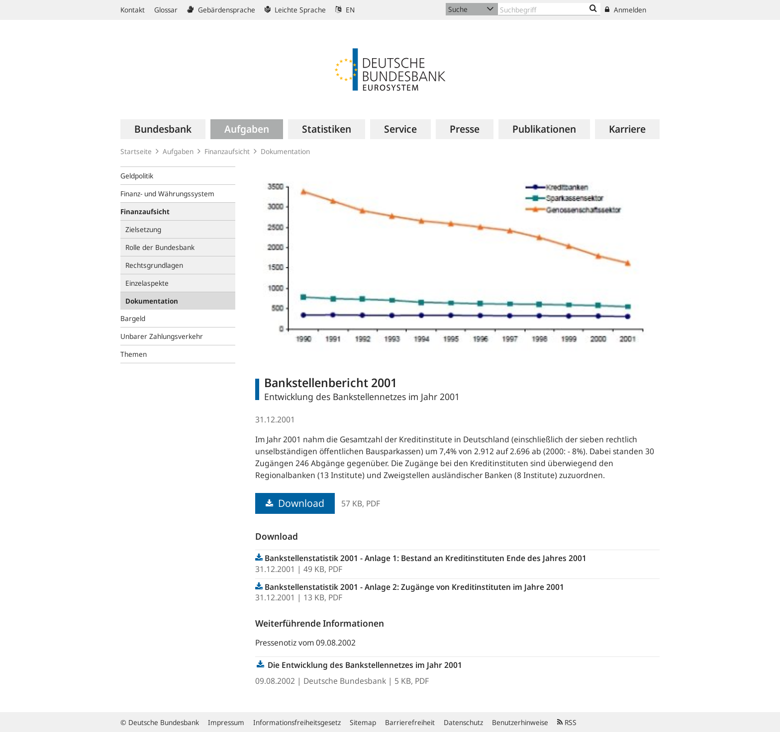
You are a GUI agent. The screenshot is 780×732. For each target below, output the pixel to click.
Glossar (166, 9)
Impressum (226, 722)
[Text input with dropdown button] (549, 9)
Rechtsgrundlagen (154, 265)
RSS (567, 722)
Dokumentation (285, 151)
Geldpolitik (136, 175)
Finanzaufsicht (227, 151)
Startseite (136, 151)
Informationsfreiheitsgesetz (297, 722)
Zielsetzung (143, 229)
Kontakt (132, 9)
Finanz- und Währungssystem (167, 193)
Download (295, 503)
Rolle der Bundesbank (160, 247)
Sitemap (363, 722)
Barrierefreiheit (410, 722)
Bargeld (132, 318)
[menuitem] (162, 129)
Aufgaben (178, 151)
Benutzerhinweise (520, 722)
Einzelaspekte (147, 283)
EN (345, 9)
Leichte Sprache (295, 9)
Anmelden (625, 9)
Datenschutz (463, 722)
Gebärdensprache (221, 9)
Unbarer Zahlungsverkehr (161, 336)
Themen (133, 354)
